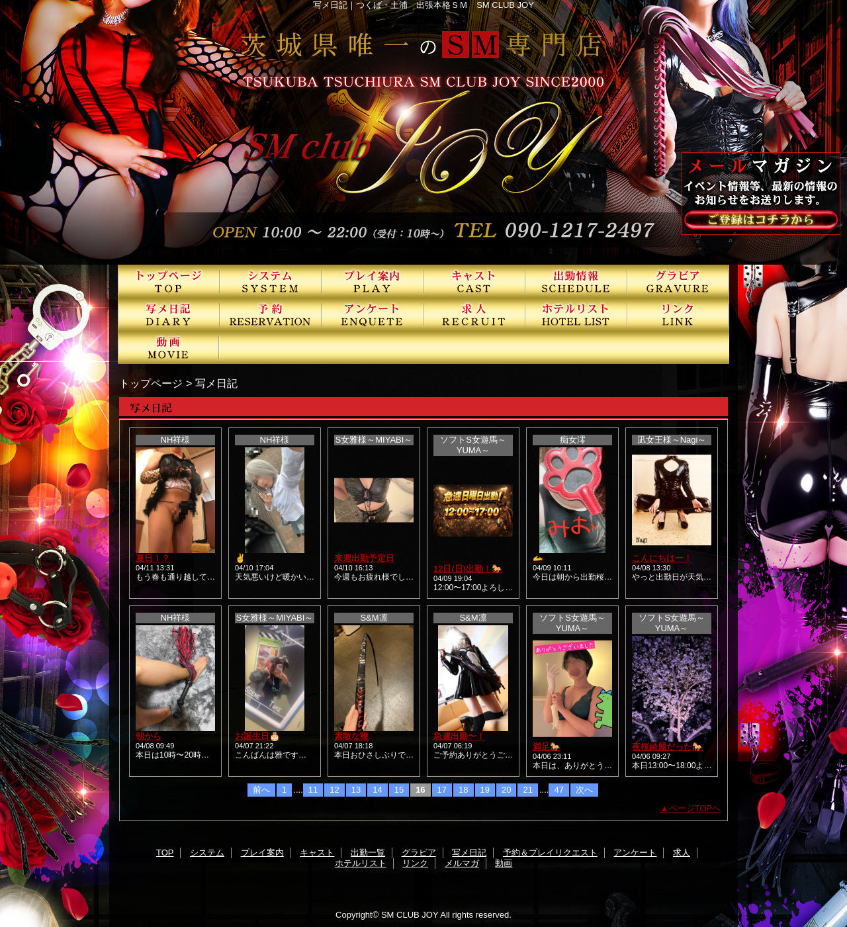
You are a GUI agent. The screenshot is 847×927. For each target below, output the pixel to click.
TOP (169, 281)
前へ (261, 790)
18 (463, 790)
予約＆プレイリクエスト (271, 314)
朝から (148, 736)
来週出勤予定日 (364, 558)
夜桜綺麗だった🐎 (667, 747)
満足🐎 (546, 747)
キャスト (474, 281)
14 (377, 790)
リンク (678, 314)
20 (506, 790)
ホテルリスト (576, 314)
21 (527, 790)
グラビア (678, 281)
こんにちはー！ (662, 558)
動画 (169, 347)
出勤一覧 (576, 281)
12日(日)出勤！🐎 (467, 569)
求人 (474, 314)
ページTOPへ (695, 808)
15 (399, 790)
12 (334, 790)
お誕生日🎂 (257, 736)
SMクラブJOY (423, 132)
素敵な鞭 (351, 736)
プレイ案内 (373, 281)
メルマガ (462, 863)
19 (485, 790)
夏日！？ (153, 558)
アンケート (373, 314)
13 (356, 790)
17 (442, 790)
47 (558, 790)
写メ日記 (169, 314)
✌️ (240, 558)
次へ (584, 790)
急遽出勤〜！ (459, 736)
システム (271, 281)
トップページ (151, 383)
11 (313, 790)
